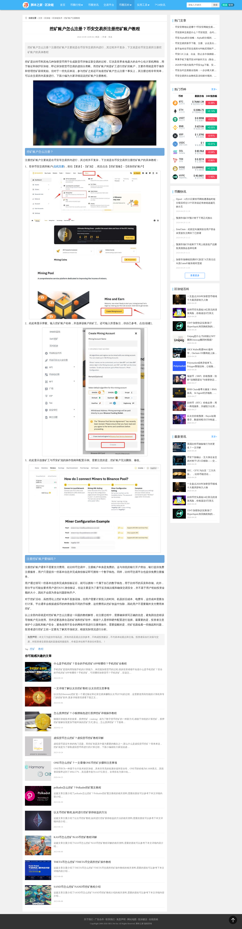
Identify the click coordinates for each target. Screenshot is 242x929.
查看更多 (194, 275)
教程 (41, 649)
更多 (213, 89)
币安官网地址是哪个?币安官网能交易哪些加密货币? (201, 27)
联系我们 (110, 919)
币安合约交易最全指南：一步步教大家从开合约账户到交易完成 (207, 70)
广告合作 (99, 919)
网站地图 (131, 919)
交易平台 (109, 4)
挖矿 (32, 649)
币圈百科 (124, 4)
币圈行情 (75, 4)
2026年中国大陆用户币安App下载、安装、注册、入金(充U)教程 (207, 65)
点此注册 (58, 166)
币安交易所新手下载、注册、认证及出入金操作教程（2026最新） (208, 43)
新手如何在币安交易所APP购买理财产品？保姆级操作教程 (204, 48)
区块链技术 (57, 18)
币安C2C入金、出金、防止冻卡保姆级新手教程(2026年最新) (205, 54)
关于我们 (88, 919)
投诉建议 (142, 919)
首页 (62, 4)
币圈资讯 (93, 4)
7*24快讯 (160, 4)
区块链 (49, 5)
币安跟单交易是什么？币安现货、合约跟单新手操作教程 (203, 32)
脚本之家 (37, 5)
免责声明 (121, 919)
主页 (40, 18)
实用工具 (142, 4)
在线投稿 (153, 919)
